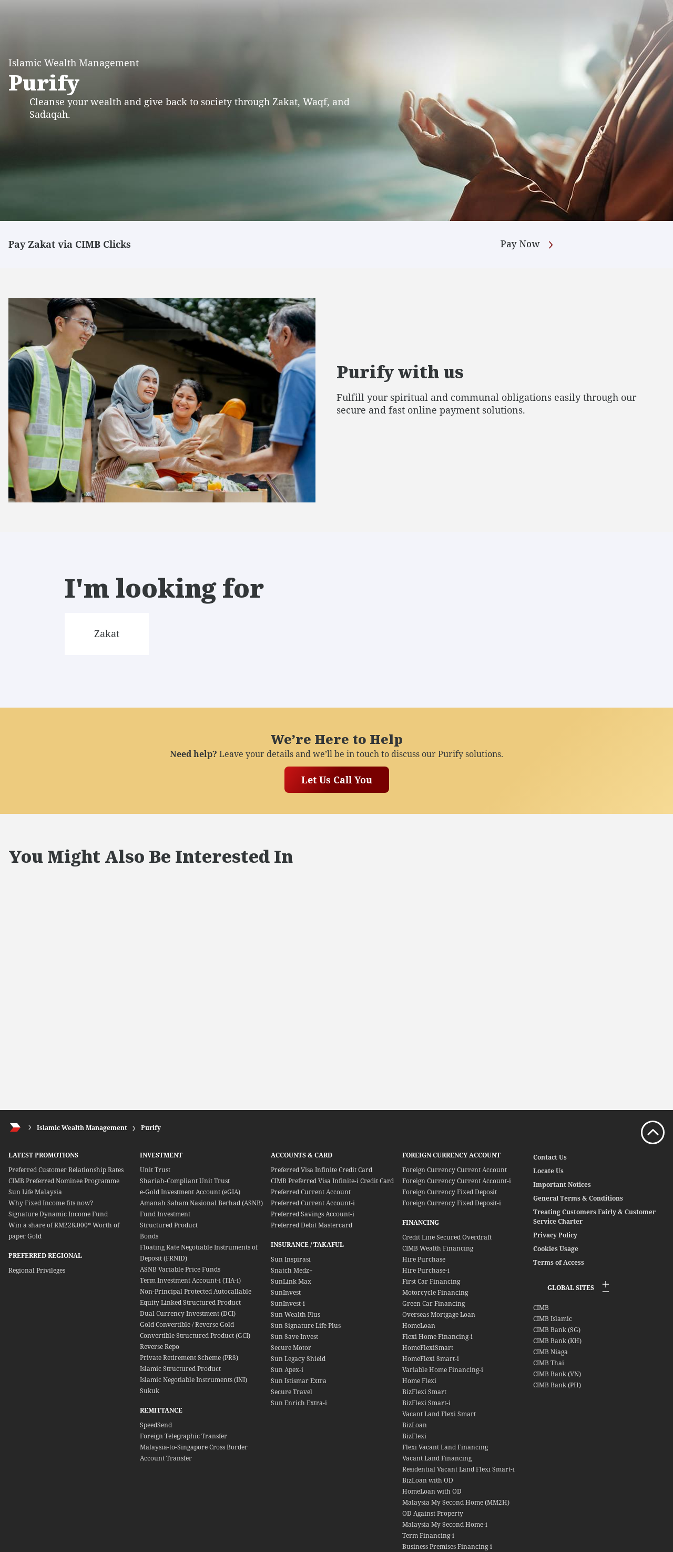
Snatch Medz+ (292, 1270)
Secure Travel (291, 1391)
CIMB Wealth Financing (437, 1248)
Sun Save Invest (294, 1336)
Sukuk (149, 1390)
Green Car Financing (433, 1303)
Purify (151, 1127)
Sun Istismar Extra (299, 1380)
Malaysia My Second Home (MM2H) (455, 1502)
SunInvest (286, 1292)
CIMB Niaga (550, 1351)
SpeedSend (156, 1424)
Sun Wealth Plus (295, 1314)
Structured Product (169, 1225)
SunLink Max (291, 1281)
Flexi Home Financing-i (437, 1336)
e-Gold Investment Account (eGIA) (190, 1191)
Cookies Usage (555, 1248)
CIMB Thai (548, 1362)
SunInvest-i (288, 1303)
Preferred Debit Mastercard (311, 1225)
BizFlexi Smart (424, 1391)
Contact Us (550, 1157)
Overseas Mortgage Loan (438, 1314)
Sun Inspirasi (291, 1259)
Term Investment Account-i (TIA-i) (190, 1280)
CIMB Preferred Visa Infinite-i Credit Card (332, 1180)
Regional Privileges (36, 1270)
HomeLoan (418, 1325)
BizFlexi (414, 1436)
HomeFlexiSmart (427, 1347)
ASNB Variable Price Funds (180, 1269)
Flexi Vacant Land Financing (445, 1447)
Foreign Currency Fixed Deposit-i (451, 1202)
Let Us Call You (336, 779)
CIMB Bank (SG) (556, 1329)
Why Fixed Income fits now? (50, 1202)
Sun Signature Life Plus (306, 1325)
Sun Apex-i (287, 1369)
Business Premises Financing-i (447, 1546)
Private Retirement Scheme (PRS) (189, 1357)
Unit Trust (155, 1169)
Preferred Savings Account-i (312, 1214)
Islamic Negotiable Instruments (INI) (193, 1379)
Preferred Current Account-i (313, 1202)
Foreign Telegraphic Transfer (183, 1436)
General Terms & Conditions (578, 1198)
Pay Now (528, 244)
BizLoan (414, 1424)
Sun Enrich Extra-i (299, 1402)
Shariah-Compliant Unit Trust (185, 1180)
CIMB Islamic (552, 1318)
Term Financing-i (428, 1535)
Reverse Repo (159, 1346)
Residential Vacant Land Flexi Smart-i (458, 1469)
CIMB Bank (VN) (557, 1373)
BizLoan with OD (427, 1480)
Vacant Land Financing (437, 1458)
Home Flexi (419, 1380)
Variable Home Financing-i (442, 1369)
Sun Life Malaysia (35, 1191)
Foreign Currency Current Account (454, 1169)
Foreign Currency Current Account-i (456, 1180)
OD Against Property (432, 1513)
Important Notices (562, 1184)
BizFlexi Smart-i (426, 1402)
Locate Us (548, 1170)
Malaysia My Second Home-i (444, 1524)
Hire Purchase (423, 1259)
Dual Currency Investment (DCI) (188, 1313)
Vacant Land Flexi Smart (439, 1413)
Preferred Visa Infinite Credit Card (321, 1169)
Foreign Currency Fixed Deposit (449, 1191)
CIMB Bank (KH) (557, 1340)
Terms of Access (558, 1262)
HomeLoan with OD (432, 1491)
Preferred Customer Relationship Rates (66, 1169)
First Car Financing (431, 1281)
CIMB (541, 1307)
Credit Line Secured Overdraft (447, 1237)
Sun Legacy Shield (298, 1358)
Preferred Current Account (311, 1191)
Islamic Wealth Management (82, 1127)
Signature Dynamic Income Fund (58, 1214)
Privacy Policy (555, 1235)
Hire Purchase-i (426, 1270)
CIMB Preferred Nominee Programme (63, 1180)
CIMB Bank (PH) (557, 1384)
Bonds (149, 1236)
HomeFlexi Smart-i (430, 1358)
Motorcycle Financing (435, 1292)
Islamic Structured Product (180, 1368)
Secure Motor (291, 1347)
